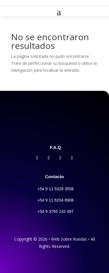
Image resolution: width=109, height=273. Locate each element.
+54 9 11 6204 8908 (55, 200)
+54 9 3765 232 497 (55, 211)
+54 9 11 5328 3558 (55, 189)
